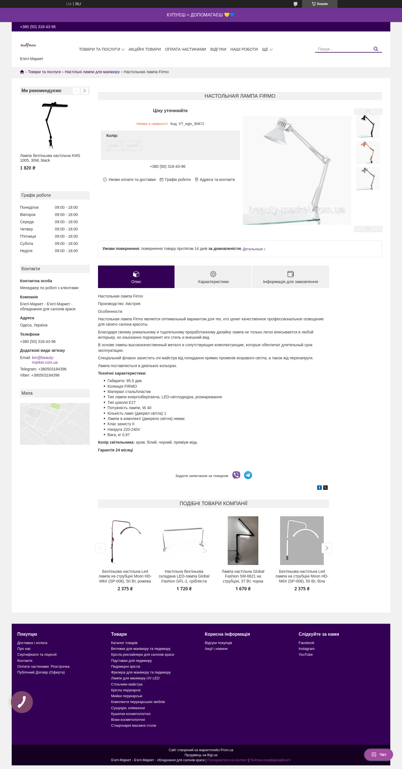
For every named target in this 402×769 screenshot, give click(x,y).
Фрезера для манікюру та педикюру (141, 672)
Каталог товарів (124, 643)
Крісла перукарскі (126, 690)
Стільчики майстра (127, 684)
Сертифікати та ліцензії (37, 654)
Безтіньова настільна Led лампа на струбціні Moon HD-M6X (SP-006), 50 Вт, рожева (125, 576)
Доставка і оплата (32, 643)
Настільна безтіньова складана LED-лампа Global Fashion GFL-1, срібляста (184, 576)
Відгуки (218, 49)
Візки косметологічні (128, 720)
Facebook (306, 643)
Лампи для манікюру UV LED (135, 678)
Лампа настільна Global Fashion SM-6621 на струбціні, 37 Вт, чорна (243, 576)
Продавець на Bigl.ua (201, 755)
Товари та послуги (99, 49)
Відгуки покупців (218, 643)
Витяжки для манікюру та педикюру (140, 649)
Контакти (24, 661)
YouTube (305, 654)
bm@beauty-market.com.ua (45, 360)
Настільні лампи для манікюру (92, 72)
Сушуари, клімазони (128, 708)
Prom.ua (227, 750)
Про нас (24, 649)
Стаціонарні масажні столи (133, 725)
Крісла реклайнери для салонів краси (142, 654)
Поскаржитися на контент (227, 760)
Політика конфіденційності (270, 760)
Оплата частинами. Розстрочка (43, 666)
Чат (378, 754)
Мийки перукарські (126, 696)
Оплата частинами (185, 49)
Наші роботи (244, 49)
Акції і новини (216, 649)
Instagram (306, 649)
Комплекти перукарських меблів (138, 702)
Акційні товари (145, 49)
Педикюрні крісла (125, 666)
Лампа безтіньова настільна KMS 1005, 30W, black (50, 158)
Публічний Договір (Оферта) (41, 672)
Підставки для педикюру (131, 661)
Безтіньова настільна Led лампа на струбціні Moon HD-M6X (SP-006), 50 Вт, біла (301, 576)
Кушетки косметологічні (130, 714)
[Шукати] (375, 49)
